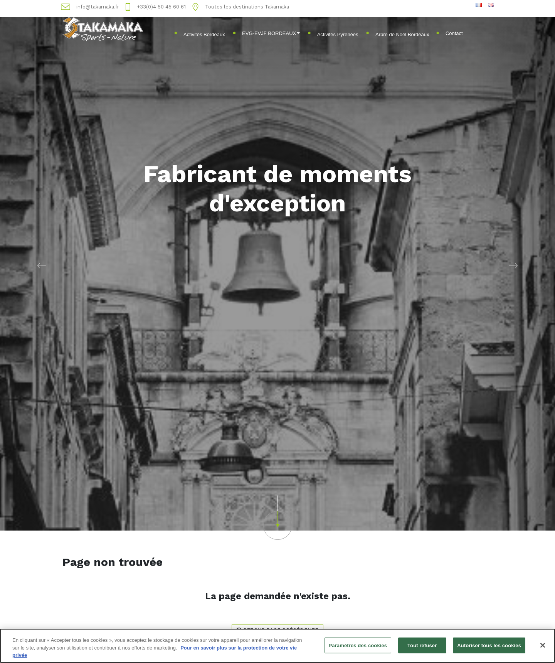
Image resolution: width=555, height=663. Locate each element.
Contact (454, 33)
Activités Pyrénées (337, 34)
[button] (41, 265)
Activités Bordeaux (204, 34)
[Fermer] (542, 645)
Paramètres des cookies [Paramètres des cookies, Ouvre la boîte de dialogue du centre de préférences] (358, 645)
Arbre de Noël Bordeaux (402, 34)
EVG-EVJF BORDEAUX (271, 33)
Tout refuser (422, 645)
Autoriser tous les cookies (489, 645)
